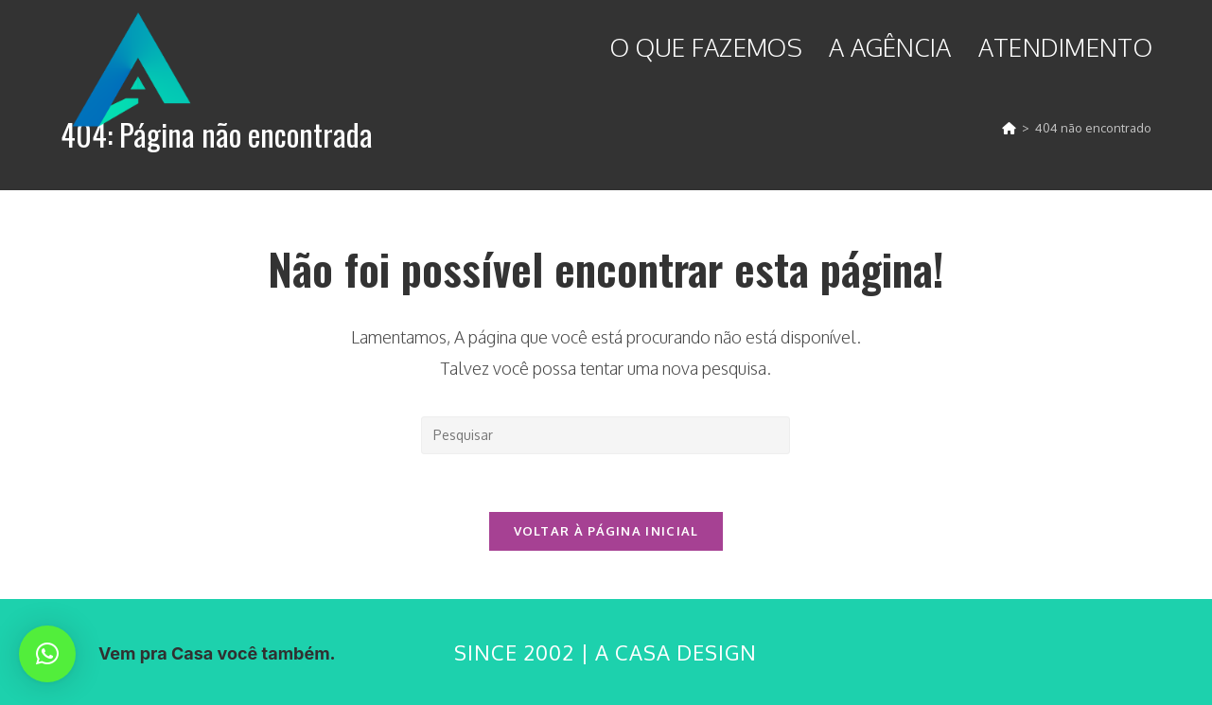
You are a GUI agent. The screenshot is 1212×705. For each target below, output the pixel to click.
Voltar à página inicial (606, 530)
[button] (47, 654)
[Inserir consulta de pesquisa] (605, 435)
